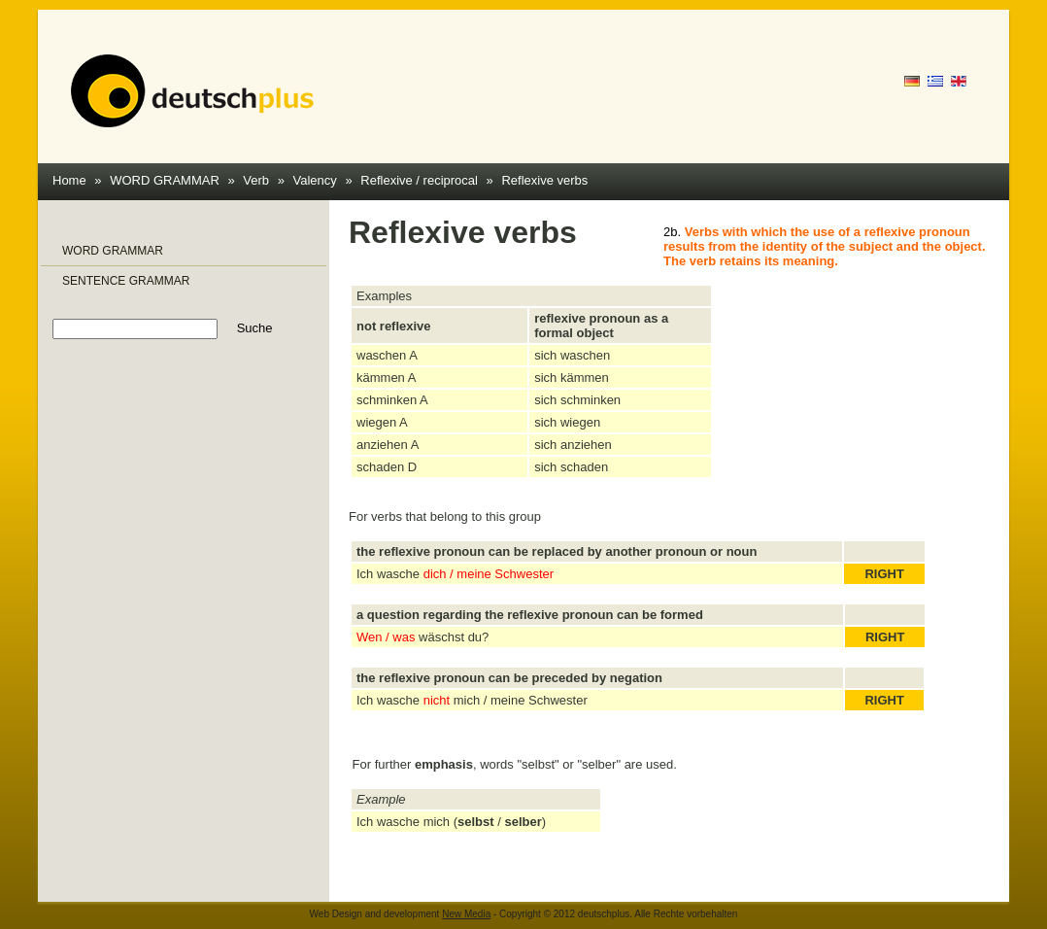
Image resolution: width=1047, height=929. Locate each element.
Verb (256, 180)
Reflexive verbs (544, 180)
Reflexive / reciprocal (419, 180)
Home (69, 180)
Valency (315, 180)
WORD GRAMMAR (165, 180)
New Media (466, 914)
